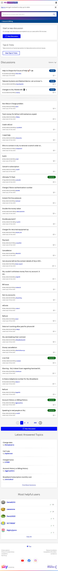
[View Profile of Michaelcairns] (9, 445)
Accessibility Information (50, 552)
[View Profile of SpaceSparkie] (19, 84)
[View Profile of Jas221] (17, 169)
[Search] (26, 14)
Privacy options (5, 550)
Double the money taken (11, 209)
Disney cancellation (9, 347)
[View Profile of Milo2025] (18, 253)
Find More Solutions (29, 485)
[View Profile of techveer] (18, 201)
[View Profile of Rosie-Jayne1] (18, 264)
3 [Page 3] (27, 423)
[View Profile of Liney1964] (18, 243)
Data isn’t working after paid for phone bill (18, 326)
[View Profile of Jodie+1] (18, 308)
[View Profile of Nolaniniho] (19, 138)
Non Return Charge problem (12, 104)
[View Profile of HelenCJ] (17, 382)
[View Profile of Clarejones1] (19, 148)
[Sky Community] (11, 2)
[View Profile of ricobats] (18, 361)
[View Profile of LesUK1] (18, 413)
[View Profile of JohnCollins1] (9, 479)
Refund (5, 316)
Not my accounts (8, 295)
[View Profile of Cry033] (18, 222)
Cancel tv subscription (10, 167)
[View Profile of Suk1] (17, 159)
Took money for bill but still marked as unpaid (19, 114)
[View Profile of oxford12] (18, 180)
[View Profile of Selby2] (18, 329)
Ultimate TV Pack (8, 177)
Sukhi (4, 156)
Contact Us (54, 553)
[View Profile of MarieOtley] (19, 298)
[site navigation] (2, 2)
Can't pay (6, 451)
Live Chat (5, 358)
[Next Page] (40, 423)
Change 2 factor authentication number (17, 188)
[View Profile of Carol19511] (19, 127)
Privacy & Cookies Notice (7, 552)
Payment (5, 240)
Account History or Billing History (15, 400)
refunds (5, 305)
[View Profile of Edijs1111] (18, 277)
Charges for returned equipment (14, 230)
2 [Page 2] (24, 423)
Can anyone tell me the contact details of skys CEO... (22, 261)
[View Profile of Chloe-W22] (18, 73)
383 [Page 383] (35, 423)
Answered (51, 177)
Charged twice (8, 460)
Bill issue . (5, 284)
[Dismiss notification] (55, 7)
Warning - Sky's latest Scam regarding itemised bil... (21, 368)
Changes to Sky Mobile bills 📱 (14, 90)
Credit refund (7, 125)
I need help (6, 135)
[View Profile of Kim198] (18, 190)
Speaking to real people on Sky (13, 410)
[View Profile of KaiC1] (17, 106)
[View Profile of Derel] (16, 319)
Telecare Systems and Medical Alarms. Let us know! (21, 81)
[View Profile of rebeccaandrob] (20, 211)
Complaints (4, 553)
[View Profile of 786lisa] (18, 117)
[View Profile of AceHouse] (18, 371)
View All (29, 537)
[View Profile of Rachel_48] (19, 232)
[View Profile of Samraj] (18, 92)
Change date (7, 443)
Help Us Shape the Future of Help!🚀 (16, 71)
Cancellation (7, 250)
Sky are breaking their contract (14, 337)
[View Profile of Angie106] (17, 392)
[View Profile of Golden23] (18, 287)
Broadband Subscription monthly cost (17, 477)
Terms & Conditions (51, 550)
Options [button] (51, 62)
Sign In (55, 3)
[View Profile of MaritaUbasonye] (20, 350)
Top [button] (30, 546)
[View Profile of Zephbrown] (9, 453)
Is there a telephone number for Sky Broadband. (20, 379)
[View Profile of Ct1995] (7, 462)
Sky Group (4, 555)
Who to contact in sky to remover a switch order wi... (22, 146)
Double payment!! (9, 219)
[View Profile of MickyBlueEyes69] (20, 340)
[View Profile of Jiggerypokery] (19, 403)
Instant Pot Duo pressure (11, 198)
